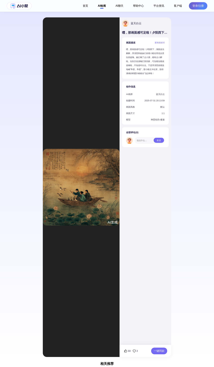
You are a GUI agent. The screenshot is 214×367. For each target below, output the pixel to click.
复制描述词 (160, 42)
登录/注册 (198, 6)
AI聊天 (119, 5)
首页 (85, 5)
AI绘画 (102, 5)
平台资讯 (158, 5)
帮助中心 (138, 5)
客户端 (178, 5)
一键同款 (159, 350)
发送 (159, 140)
